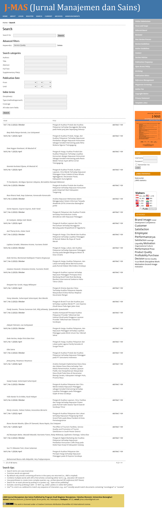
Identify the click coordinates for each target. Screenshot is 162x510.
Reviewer (138, 35)
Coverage (6, 104)
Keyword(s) (7, 45)
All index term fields (10, 107)
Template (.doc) (141, 103)
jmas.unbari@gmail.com (89, 499)
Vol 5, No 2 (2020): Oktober (14, 199)
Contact (138, 53)
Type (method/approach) (12, 100)
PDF (121, 125)
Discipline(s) (7, 96)
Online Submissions (142, 21)
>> (121, 463)
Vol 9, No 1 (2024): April (13, 451)
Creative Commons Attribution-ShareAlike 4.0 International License (63, 504)
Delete (60, 45)
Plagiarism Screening (143, 84)
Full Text (6, 69)
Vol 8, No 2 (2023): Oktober (14, 185)
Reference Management (144, 80)
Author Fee (139, 89)
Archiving (139, 71)
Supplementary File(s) (11, 72)
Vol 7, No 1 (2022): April (13, 413)
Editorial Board (141, 30)
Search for (7, 35)
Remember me (144, 165)
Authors (6, 57)
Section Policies (141, 57)
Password (138, 161)
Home (5, 16)
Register (29, 16)
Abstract (6, 65)
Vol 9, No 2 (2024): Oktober (14, 400)
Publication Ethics (142, 75)
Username (139, 158)
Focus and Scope (141, 26)
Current (48, 16)
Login (20, 16)
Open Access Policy (142, 66)
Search (39, 16)
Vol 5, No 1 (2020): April (13, 288)
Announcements (72, 16)
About (13, 16)
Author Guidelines (142, 48)
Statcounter (139, 178)
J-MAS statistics (140, 180)
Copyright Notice (141, 94)
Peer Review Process (143, 39)
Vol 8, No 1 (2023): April (13, 136)
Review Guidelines (142, 44)
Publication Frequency (144, 62)
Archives (59, 16)
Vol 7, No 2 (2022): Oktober (14, 125)
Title (4, 61)
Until (5, 86)
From (5, 82)
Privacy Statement (142, 98)
